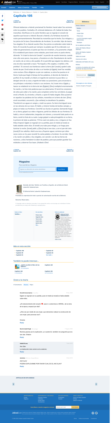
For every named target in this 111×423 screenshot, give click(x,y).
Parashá (60, 399)
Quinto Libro (39, 223)
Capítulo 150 (49, 271)
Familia (34, 8)
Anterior (28, 21)
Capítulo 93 (49, 253)
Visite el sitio (58, 239)
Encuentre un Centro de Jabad (86, 2)
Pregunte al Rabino (73, 2)
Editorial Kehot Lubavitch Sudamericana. (37, 191)
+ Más (42, 8)
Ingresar (58, 2)
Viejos (31, 285)
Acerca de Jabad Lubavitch (79, 397)
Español (102, 2)
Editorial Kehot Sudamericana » (65, 215)
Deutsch (78, 86)
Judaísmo (12, 8)
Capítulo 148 (49, 265)
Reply (22, 323)
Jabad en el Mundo (77, 400)
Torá (56, 413)
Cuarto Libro (43, 12)
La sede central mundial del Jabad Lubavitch (66, 412)
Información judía (66, 413)
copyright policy (41, 205)
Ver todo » (49, 255)
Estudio (3, 8)
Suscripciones (41, 402)
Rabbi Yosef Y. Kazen (45, 413)
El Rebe (75, 399)
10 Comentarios (49, 273)
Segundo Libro (39, 217)
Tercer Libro (39, 219)
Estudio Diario (41, 400)
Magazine (26, 399)
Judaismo (60, 413)
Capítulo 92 (49, 250)
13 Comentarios (25, 268)
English (83, 86)
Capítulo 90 (19, 253)
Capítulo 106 (20, 250)
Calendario (40, 399)
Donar (97, 2)
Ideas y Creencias (23, 8)
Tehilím (35, 12)
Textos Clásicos (26, 12)
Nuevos (26, 285)
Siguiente (59, 21)
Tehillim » (17, 214)
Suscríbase (64, 2)
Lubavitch (38, 412)
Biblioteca (16, 12)
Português (88, 86)
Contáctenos (94, 418)
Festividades (61, 397)
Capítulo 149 (19, 271)
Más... (37, 225)
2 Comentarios (18, 273)
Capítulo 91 (19, 255)
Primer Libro (39, 215)
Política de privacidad (84, 418)
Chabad (34, 412)
